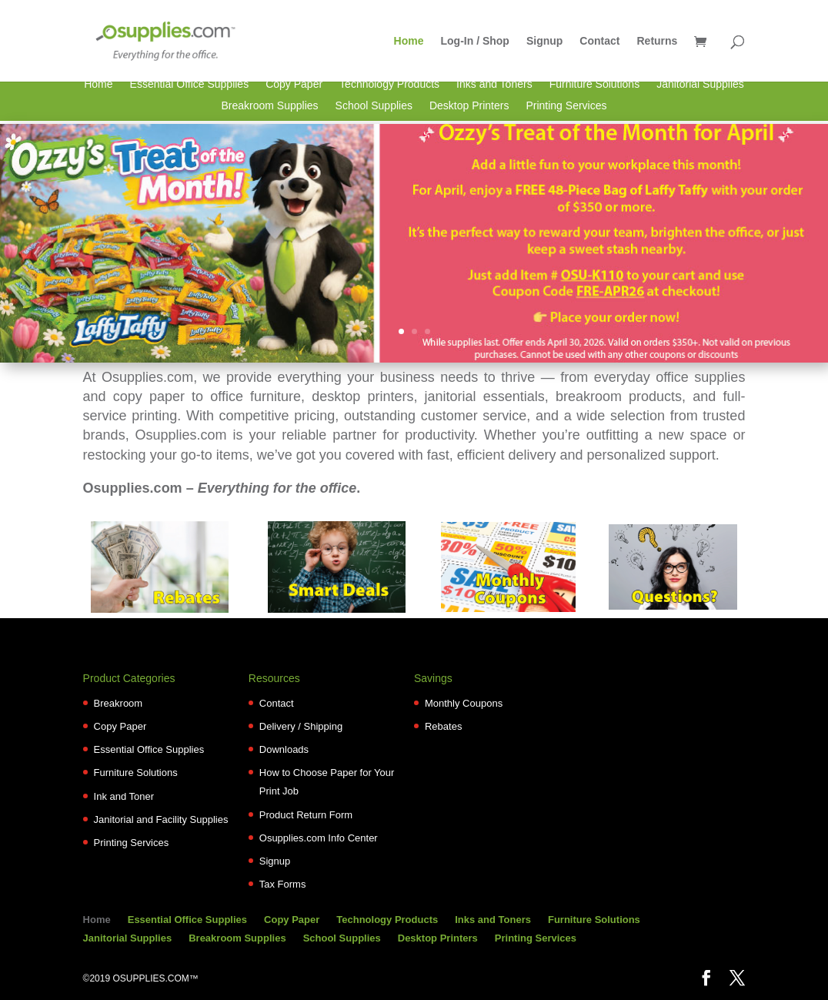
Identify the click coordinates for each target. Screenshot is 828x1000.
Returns (656, 41)
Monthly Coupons (463, 703)
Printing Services (566, 106)
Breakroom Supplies (269, 106)
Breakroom (118, 703)
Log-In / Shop (475, 41)
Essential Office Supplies (189, 84)
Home (409, 41)
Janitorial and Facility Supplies (161, 819)
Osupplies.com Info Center (318, 838)
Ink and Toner (124, 796)
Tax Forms (282, 884)
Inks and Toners (494, 84)
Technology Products (389, 84)
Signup (544, 41)
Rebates (443, 726)
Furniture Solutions (594, 84)
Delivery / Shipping (300, 726)
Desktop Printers (469, 106)
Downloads (284, 749)
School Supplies (374, 106)
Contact (599, 41)
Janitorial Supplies (700, 84)
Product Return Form (305, 815)
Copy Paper (293, 84)
